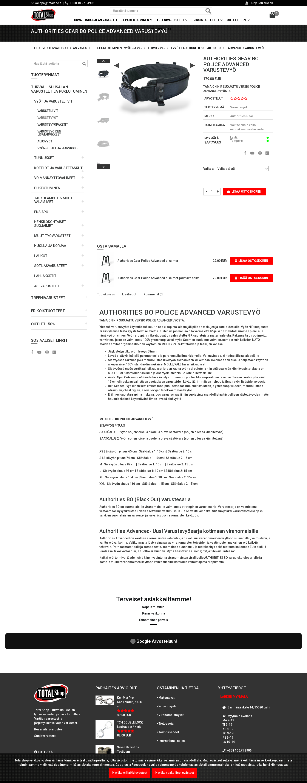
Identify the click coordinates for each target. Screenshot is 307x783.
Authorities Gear (241, 122)
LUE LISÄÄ (43, 720)
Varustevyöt (47, 123)
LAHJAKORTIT (45, 282)
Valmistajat (161, 29)
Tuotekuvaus (106, 300)
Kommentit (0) (153, 300)
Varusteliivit (47, 117)
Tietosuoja (166, 692)
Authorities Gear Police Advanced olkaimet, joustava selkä (158, 284)
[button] (59, 94)
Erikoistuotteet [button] (207, 20)
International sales (172, 709)
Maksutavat (166, 666)
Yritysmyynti (167, 675)
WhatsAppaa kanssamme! (244, 736)
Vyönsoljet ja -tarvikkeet (58, 154)
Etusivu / (41, 54)
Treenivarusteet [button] (171, 20)
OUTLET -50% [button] (238, 20)
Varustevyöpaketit (52, 130)
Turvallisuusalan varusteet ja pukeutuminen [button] (112, 20)
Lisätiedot (129, 300)
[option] (103, 78)
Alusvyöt (44, 147)
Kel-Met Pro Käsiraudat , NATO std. (129, 670)
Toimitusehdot (169, 700)
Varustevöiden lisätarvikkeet (49, 139)
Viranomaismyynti (171, 683)
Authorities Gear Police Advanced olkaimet (147, 266)
